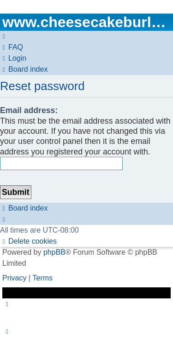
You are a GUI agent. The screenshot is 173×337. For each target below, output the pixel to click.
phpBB (54, 252)
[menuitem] (11, 47)
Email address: (29, 110)
